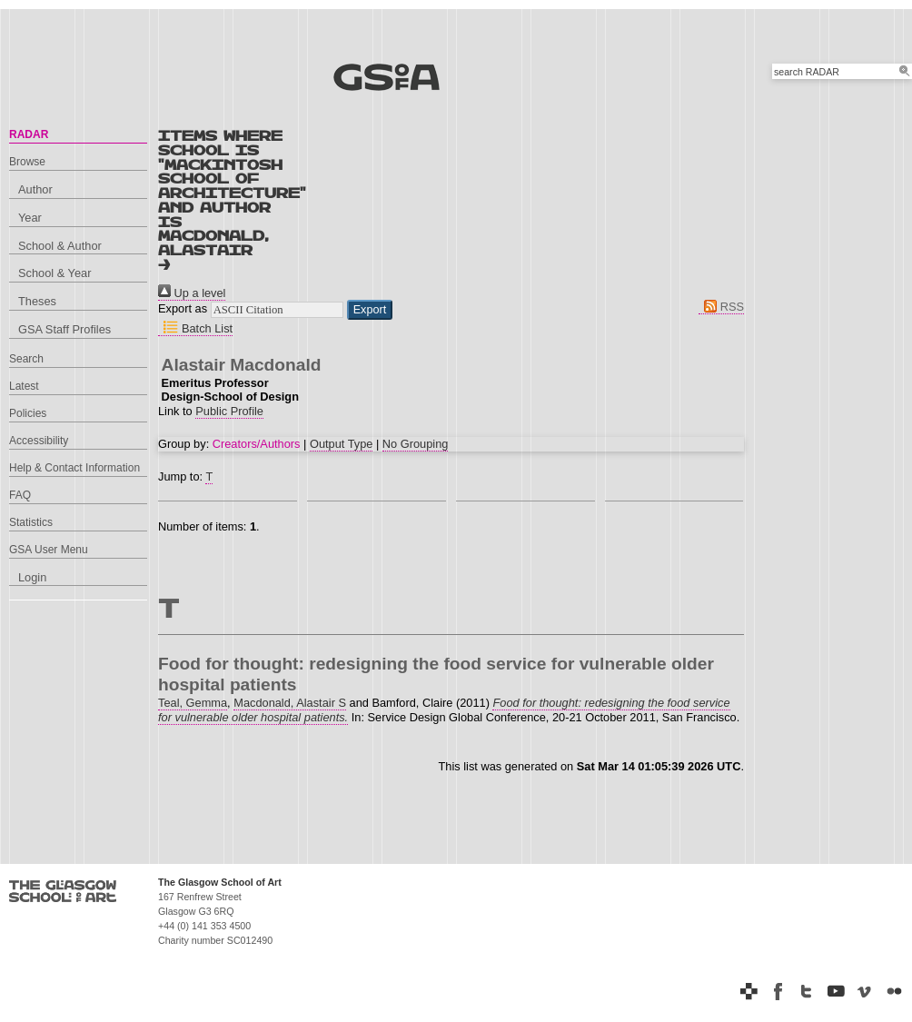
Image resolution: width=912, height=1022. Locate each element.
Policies (27, 413)
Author (35, 189)
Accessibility (38, 440)
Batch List (195, 328)
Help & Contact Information (74, 467)
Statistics (31, 522)
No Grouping (415, 444)
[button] (370, 310)
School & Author (60, 246)
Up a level (191, 293)
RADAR (28, 134)
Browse (27, 161)
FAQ (20, 495)
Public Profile (229, 411)
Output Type (341, 444)
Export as (182, 309)
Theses (37, 301)
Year (30, 217)
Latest (24, 386)
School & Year (54, 273)
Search (26, 358)
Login (32, 577)
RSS (721, 306)
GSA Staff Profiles (64, 329)
